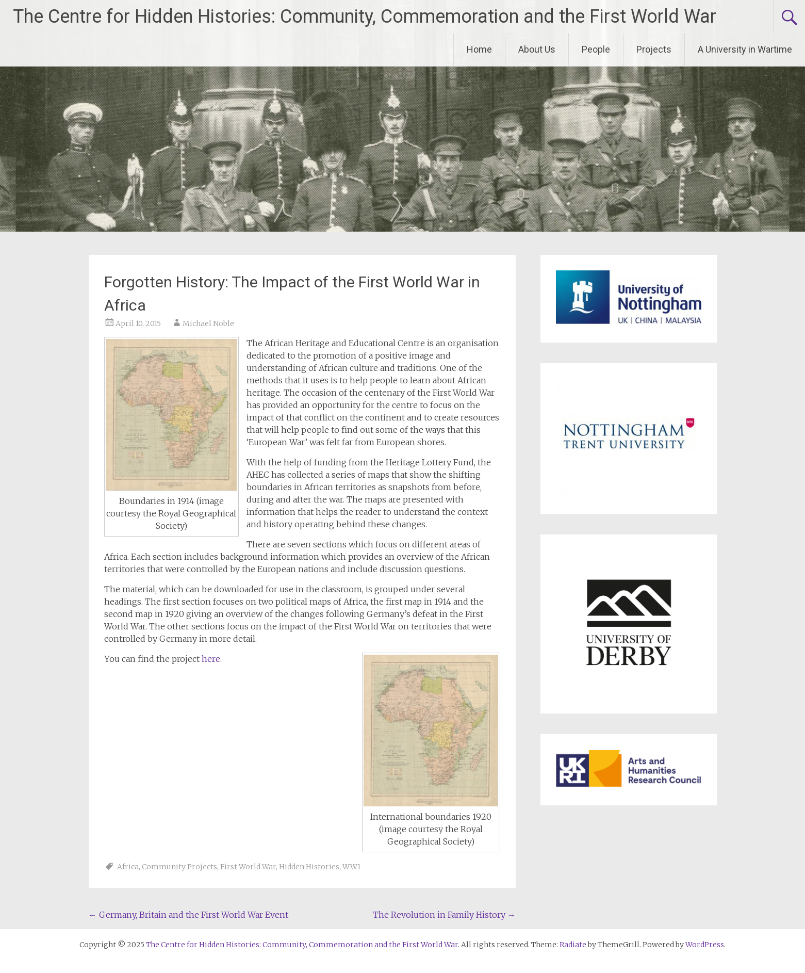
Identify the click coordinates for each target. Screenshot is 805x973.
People (596, 49)
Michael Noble (208, 323)
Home (479, 49)
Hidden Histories (309, 866)
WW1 (351, 866)
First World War (248, 866)
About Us (536, 49)
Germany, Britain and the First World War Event (188, 915)
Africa (128, 866)
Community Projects (179, 866)
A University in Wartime (745, 49)
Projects (653, 49)
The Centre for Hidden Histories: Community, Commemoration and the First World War (364, 16)
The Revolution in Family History (444, 915)
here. (212, 659)
